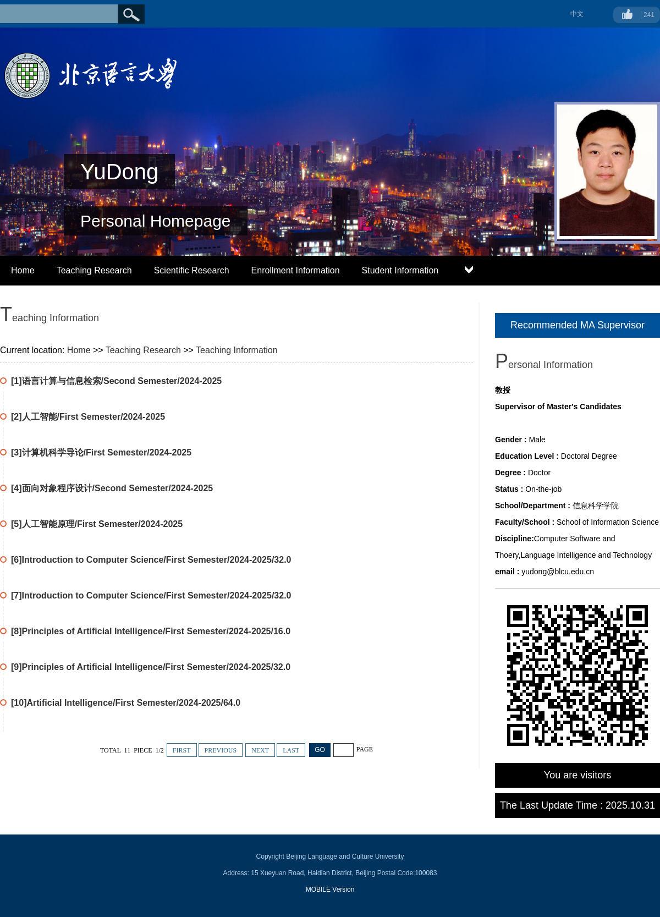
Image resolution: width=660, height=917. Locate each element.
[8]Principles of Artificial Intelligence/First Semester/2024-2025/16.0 (150, 631)
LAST (291, 750)
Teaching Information (237, 350)
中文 (577, 14)
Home (23, 270)
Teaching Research (94, 270)
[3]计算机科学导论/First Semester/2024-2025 (101, 452)
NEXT (260, 750)
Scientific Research (191, 270)
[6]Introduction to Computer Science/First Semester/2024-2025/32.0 (151, 559)
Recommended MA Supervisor (577, 325)
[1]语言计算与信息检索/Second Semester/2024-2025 (116, 381)
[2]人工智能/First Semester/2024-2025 (88, 416)
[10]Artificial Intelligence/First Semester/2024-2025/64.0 (125, 702)
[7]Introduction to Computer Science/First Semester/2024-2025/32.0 (151, 595)
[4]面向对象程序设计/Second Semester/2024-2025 (112, 488)
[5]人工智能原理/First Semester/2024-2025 (97, 524)
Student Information (400, 270)
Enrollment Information (295, 270)
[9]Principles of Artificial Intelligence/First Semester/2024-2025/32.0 (150, 667)
